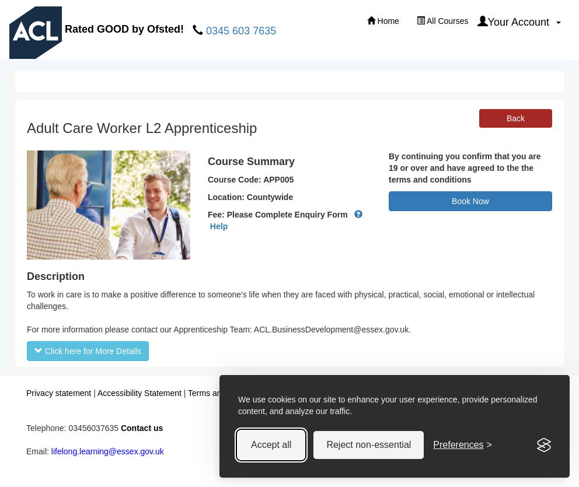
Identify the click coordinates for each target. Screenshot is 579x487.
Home (383, 21)
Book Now (470, 201)
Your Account (519, 22)
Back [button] (516, 118)
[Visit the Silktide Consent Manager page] (544, 445)
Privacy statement (58, 393)
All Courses (443, 21)
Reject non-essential (368, 445)
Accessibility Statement (139, 393)
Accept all (271, 445)
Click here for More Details (87, 351)
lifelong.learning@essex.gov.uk (107, 451)
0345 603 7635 (241, 31)
